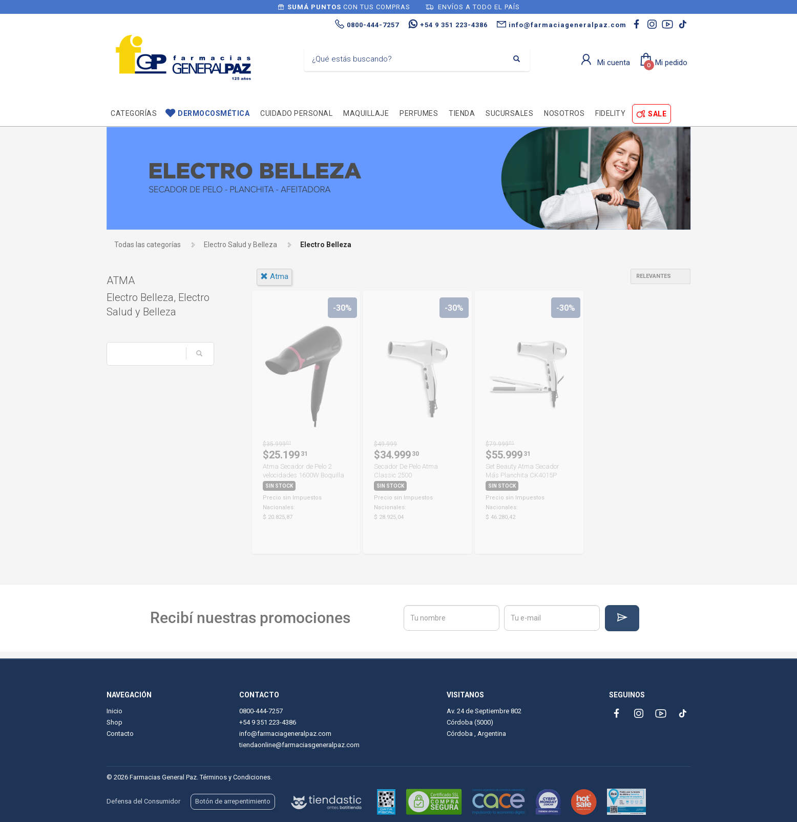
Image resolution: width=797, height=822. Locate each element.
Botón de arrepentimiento (232, 801)
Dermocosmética (213, 113)
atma (274, 276)
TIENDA (462, 113)
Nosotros (564, 113)
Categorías (134, 113)
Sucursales (509, 113)
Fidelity (610, 113)
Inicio (114, 711)
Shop (114, 722)
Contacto (120, 733)
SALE (657, 114)
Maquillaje (366, 113)
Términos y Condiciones (235, 777)
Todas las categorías (147, 244)
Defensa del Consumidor (143, 801)
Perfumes (419, 113)
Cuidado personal (296, 113)
